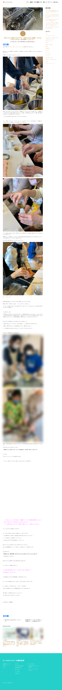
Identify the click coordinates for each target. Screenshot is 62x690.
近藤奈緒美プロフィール (6, 663)
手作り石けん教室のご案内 (19, 665)
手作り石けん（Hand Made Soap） (28, 41)
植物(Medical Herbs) (18, 667)
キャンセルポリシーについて (50, 35)
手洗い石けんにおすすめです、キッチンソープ (13, 620)
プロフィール (49, 2)
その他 (47, 61)
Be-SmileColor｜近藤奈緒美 (7, 682)
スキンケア (47, 55)
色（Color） (48, 50)
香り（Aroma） (48, 53)
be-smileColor (13, 41)
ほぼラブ (47, 42)
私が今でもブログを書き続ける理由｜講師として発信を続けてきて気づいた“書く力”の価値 (52, 16)
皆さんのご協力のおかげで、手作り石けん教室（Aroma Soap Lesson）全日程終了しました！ (22, 38)
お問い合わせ (55, 2)
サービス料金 (17, 671)
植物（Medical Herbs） (49, 57)
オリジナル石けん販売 (30, 663)
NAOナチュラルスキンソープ (50, 63)
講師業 (47, 46)
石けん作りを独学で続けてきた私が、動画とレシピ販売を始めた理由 (36, 643)
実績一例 (4, 665)
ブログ (27, 2)
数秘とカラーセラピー (49, 40)
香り (41, 2)
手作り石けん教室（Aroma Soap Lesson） (15, 46)
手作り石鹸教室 (36, 2)
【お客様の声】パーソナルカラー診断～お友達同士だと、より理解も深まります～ (33, 620)
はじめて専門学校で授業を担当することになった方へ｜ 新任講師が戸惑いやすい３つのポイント (52, 11)
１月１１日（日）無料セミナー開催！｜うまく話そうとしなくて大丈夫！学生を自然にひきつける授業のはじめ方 (52, 23)
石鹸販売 (31, 2)
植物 (44, 2)
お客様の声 (47, 48)
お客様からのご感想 (49, 44)
